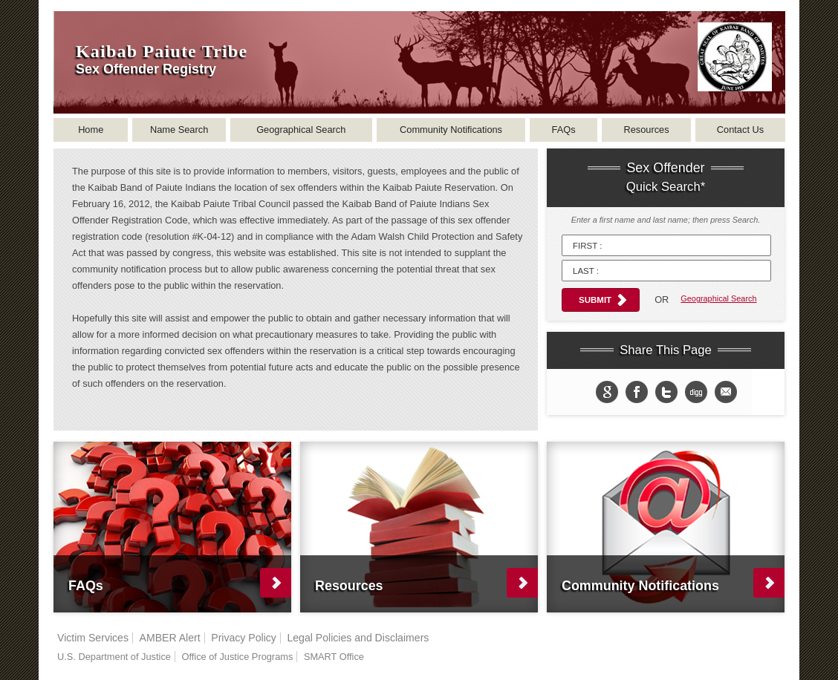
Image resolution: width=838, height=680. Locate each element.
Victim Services (93, 638)
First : (587, 245)
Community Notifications (451, 129)
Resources (646, 129)
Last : (586, 271)
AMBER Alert (170, 638)
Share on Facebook (637, 392)
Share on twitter (666, 392)
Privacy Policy (243, 638)
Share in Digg (696, 392)
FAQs (564, 129)
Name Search (179, 129)
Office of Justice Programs (237, 656)
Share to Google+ (607, 392)
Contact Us (740, 129)
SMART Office (334, 656)
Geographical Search (300, 129)
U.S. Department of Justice (114, 656)
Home (90, 129)
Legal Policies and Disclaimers (358, 638)
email (726, 392)
